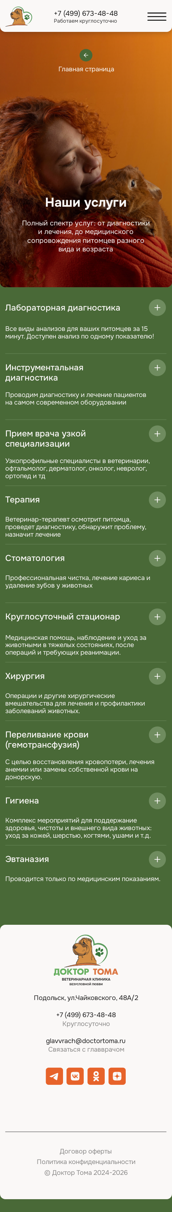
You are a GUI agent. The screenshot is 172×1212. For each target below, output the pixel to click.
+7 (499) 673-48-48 (86, 13)
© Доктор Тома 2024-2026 (86, 1173)
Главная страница (86, 69)
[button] (157, 16)
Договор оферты (86, 1151)
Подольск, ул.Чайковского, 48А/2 (86, 998)
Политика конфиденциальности (86, 1162)
